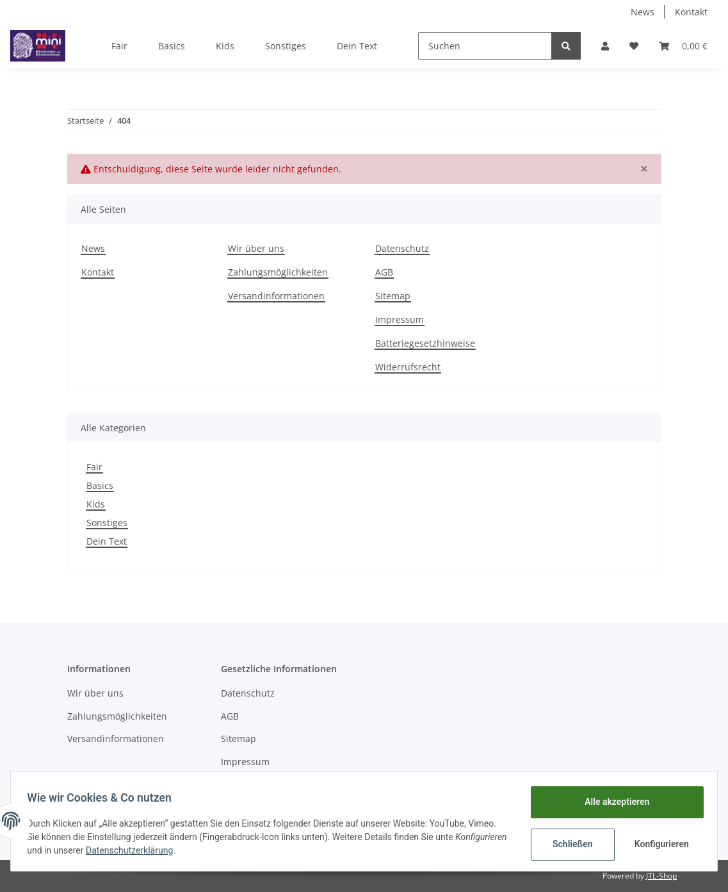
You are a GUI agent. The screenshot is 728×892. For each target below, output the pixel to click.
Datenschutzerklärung (187, 850)
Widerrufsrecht (408, 367)
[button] (605, 46)
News (642, 12)
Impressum (399, 319)
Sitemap (392, 296)
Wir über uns (256, 248)
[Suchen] (485, 46)
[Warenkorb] (683, 46)
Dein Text (106, 541)
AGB (384, 272)
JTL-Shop (661, 875)
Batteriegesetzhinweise (425, 343)
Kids (95, 504)
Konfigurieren (658, 844)
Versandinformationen (276, 296)
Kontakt (691, 12)
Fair (94, 467)
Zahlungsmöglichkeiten (278, 272)
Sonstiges (106, 522)
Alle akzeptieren (612, 802)
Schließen (568, 844)
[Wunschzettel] (634, 46)
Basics (99, 485)
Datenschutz (402, 248)
